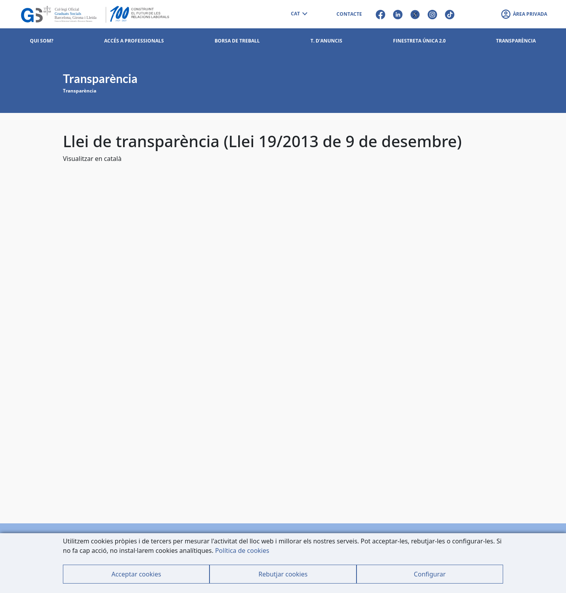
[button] (523, 14)
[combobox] (298, 14)
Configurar (430, 574)
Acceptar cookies (136, 574)
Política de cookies (242, 550)
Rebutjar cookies (283, 574)
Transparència (79, 90)
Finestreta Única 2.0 (419, 40)
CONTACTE (349, 14)
